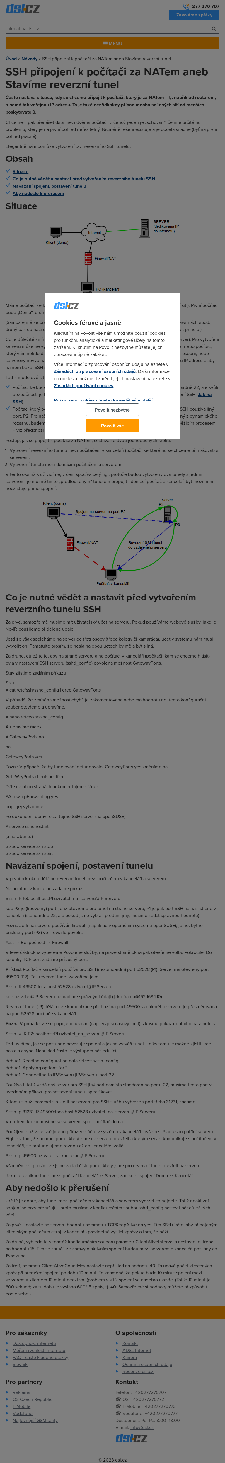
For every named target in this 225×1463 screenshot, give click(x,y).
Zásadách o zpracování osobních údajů (95, 371)
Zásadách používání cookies (83, 385)
